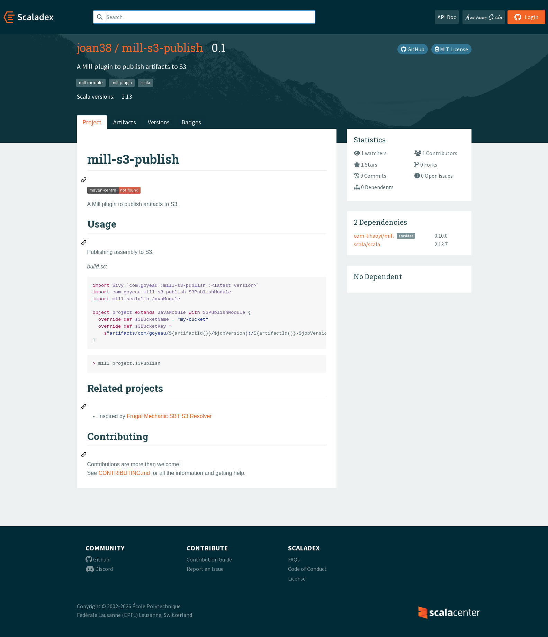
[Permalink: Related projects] (84, 407)
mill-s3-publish (162, 47)
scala (145, 83)
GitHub (412, 49)
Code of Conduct (307, 568)
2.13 (127, 96)
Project (91, 122)
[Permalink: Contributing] (84, 455)
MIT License (451, 49)
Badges (191, 122)
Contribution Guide (209, 559)
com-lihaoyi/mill (374, 235)
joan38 (94, 47)
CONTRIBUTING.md (124, 473)
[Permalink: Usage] (84, 243)
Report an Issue (205, 568)
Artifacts (124, 122)
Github (97, 559)
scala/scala (367, 244)
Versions (159, 122)
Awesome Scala (483, 16)
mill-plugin (121, 83)
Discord (99, 568)
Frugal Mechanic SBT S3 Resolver (169, 416)
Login (526, 17)
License (297, 578)
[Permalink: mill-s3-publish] (84, 180)
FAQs (294, 559)
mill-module (91, 83)
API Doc (447, 17)
